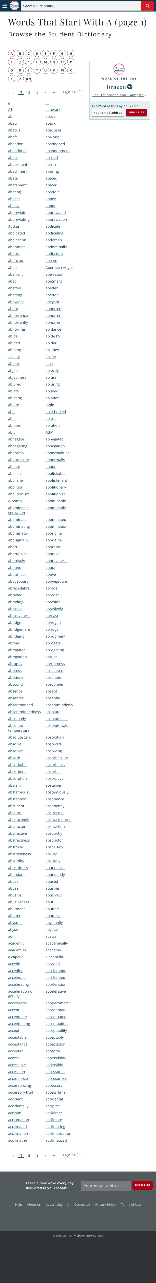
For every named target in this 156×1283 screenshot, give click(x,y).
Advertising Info (59, 1204)
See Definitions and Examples (118, 95)
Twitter (71, 1216)
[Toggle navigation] (5, 6)
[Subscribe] (142, 1185)
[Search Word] (147, 6)
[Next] (45, 92)
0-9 (28, 79)
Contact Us (83, 1204)
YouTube (85, 1216)
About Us (35, 1204)
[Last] (53, 92)
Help (19, 1204)
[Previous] (13, 92)
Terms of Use (131, 1204)
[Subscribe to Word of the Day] (108, 112)
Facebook (56, 1216)
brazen (116, 86)
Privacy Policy (106, 1204)
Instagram (100, 1216)
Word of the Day (119, 78)
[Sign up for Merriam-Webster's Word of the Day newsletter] (106, 1186)
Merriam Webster (13, 1184)
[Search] (87, 6)
